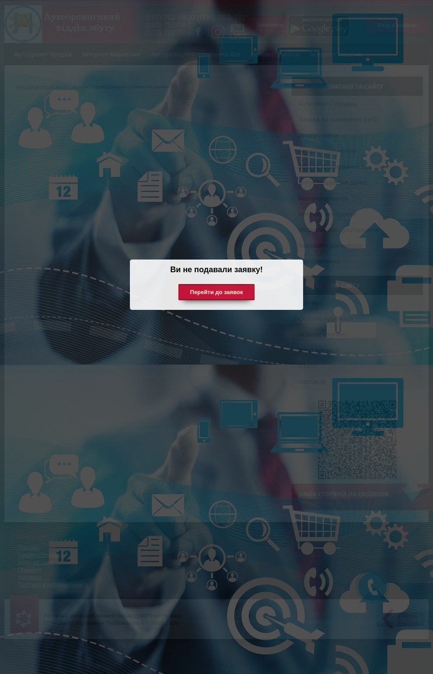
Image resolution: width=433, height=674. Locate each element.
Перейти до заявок (216, 292)
